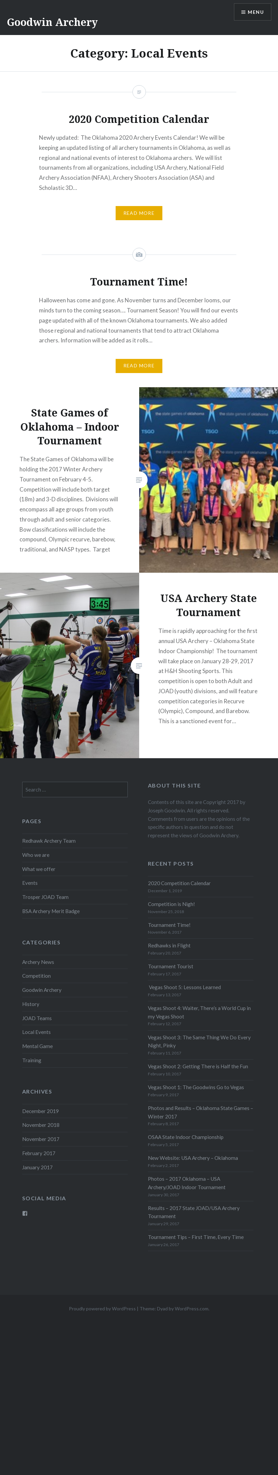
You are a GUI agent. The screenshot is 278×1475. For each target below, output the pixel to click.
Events (30, 883)
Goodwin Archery (52, 22)
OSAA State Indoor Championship (186, 1137)
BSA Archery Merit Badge (51, 911)
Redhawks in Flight (169, 945)
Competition (36, 976)
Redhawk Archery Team (49, 841)
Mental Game (37, 1046)
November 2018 (40, 1125)
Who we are (35, 855)
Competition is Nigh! (171, 904)
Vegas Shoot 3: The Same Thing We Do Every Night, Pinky (199, 1041)
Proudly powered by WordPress (102, 1308)
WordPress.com (191, 1308)
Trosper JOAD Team (45, 897)
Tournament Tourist (170, 966)
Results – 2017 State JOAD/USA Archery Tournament (194, 1212)
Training (31, 1060)
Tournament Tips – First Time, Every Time (196, 1237)
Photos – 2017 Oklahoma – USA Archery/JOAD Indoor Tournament (187, 1183)
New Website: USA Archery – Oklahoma (193, 1158)
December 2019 (40, 1111)
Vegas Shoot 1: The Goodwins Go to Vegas (196, 1087)
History (30, 1004)
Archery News (38, 962)
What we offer (38, 869)
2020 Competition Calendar (179, 883)
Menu (256, 12)
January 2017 (37, 1167)
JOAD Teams (37, 1018)
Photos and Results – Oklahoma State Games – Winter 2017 (200, 1112)
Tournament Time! (169, 925)
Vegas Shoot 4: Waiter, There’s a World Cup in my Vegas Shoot (199, 1012)
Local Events (36, 1032)
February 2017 (38, 1153)
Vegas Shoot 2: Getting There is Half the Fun (198, 1066)
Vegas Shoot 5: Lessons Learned (184, 987)
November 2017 (40, 1139)
